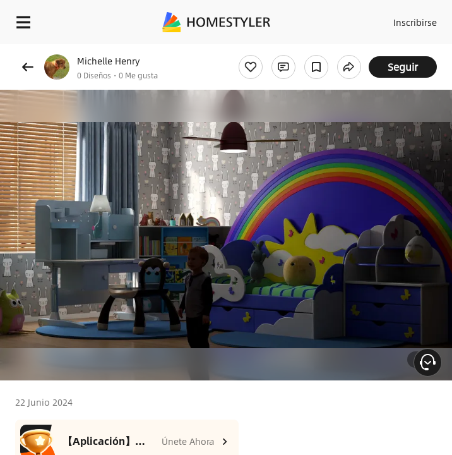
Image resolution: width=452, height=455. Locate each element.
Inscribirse (415, 22)
